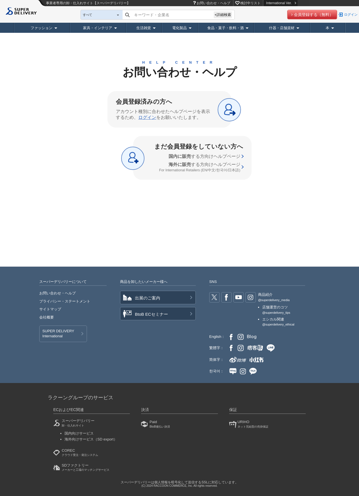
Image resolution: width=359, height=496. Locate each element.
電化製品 (179, 28)
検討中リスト (250, 3)
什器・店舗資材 (281, 28)
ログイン (351, 15)
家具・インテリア (97, 28)
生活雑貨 (143, 28)
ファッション (41, 28)
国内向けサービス (79, 433)
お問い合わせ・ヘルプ (213, 3)
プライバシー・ (64, 301)
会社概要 (46, 317)
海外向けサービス (91, 439)
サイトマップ (50, 309)
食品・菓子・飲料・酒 (225, 28)
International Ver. (281, 3)
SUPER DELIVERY (58, 334)
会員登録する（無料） (313, 14)
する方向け (204, 156)
